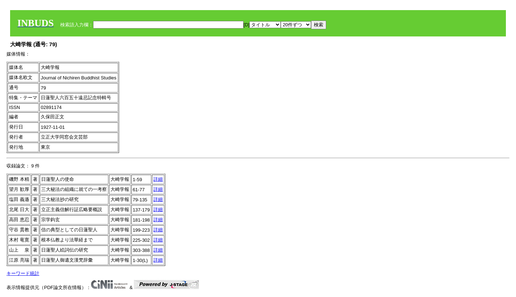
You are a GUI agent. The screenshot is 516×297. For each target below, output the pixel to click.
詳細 (158, 179)
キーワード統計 (22, 273)
